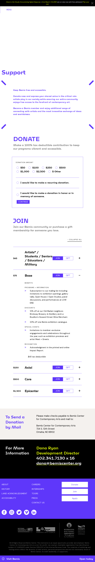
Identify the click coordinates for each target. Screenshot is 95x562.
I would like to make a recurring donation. (43, 183)
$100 (33, 168)
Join (58, 259)
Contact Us (38, 503)
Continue (23, 203)
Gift (68, 259)
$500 (60, 168)
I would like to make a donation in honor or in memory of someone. (45, 196)
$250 (47, 168)
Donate (74, 485)
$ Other (54, 172)
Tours (35, 494)
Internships (38, 490)
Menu (89, 9)
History (6, 490)
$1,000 (23, 172)
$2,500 (38, 172)
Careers (36, 485)
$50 (21, 168)
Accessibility (9, 499)
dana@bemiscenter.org (58, 464)
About (5, 485)
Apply (75, 499)
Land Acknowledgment (14, 494)
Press (35, 499)
